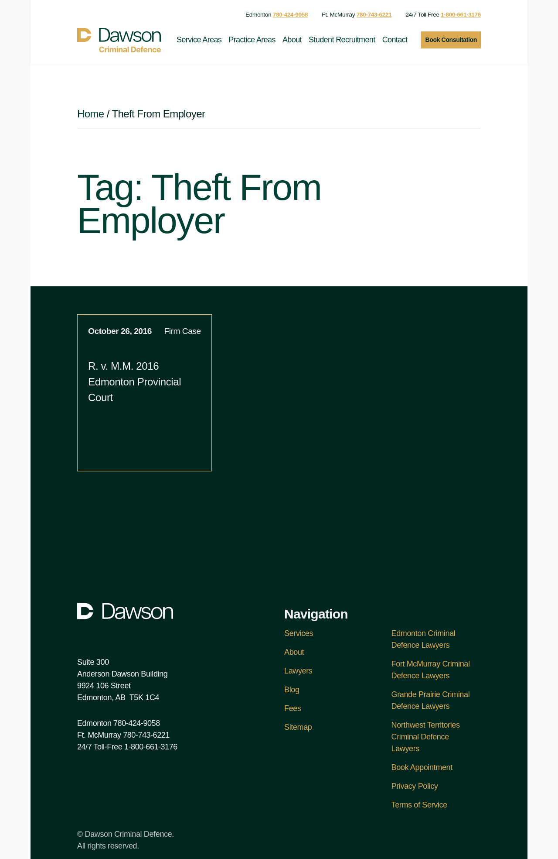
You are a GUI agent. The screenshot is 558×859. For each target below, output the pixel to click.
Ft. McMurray (356, 14)
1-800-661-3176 (150, 746)
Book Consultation (451, 39)
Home (90, 114)
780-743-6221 (146, 735)
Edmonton (276, 14)
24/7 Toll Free (443, 14)
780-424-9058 (136, 723)
